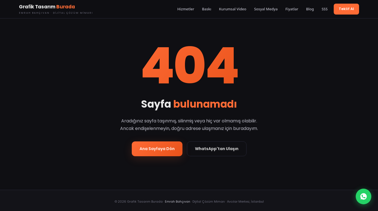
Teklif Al (346, 8)
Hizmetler (185, 8)
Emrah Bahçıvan (177, 201)
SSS (325, 8)
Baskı (206, 8)
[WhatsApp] (363, 196)
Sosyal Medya (265, 8)
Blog (310, 8)
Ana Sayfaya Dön (157, 148)
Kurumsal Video (232, 8)
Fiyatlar (292, 8)
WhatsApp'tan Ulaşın (216, 148)
